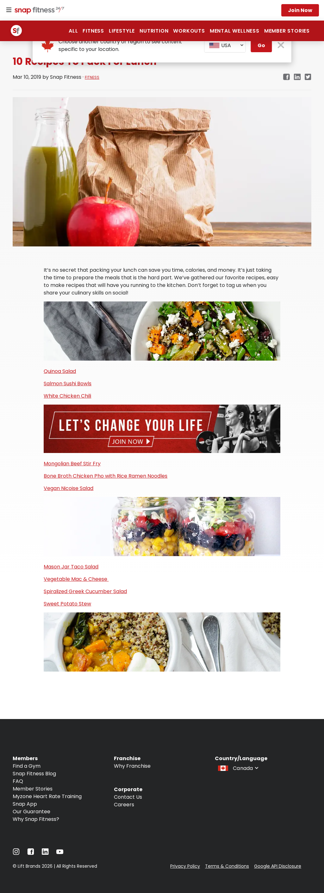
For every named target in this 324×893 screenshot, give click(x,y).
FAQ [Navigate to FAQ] (18, 781)
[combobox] (225, 45)
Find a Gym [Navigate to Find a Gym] (26, 766)
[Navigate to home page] (38, 11)
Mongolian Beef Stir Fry (72, 463)
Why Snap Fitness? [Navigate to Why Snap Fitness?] (36, 819)
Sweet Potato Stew (67, 603)
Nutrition (154, 30)
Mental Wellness (234, 30)
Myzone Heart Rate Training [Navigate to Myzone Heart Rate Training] (47, 796)
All (73, 30)
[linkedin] (297, 77)
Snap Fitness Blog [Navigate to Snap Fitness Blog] (34, 773)
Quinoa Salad (60, 371)
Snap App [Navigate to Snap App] (25, 804)
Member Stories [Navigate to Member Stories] (33, 788)
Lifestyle (122, 30)
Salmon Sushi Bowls (67, 383)
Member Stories (287, 30)
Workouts (189, 30)
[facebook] (286, 77)
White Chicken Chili (67, 396)
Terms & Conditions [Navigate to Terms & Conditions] (227, 866)
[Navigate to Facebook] (30, 853)
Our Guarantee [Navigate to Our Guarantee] (31, 811)
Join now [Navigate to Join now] (300, 10)
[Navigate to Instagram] (16, 853)
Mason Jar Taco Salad (71, 566)
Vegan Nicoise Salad (68, 488)
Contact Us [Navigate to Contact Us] (128, 797)
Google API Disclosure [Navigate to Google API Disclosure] (277, 866)
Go (261, 45)
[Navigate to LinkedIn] (45, 853)
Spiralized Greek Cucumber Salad (85, 591)
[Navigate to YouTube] (59, 853)
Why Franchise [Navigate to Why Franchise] (132, 766)
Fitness (93, 30)
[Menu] (8, 10)
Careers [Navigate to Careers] (124, 804)
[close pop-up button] (281, 45)
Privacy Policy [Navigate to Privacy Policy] (185, 866)
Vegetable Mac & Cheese (76, 579)
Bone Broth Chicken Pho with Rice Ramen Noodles (105, 476)
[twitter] (308, 77)
